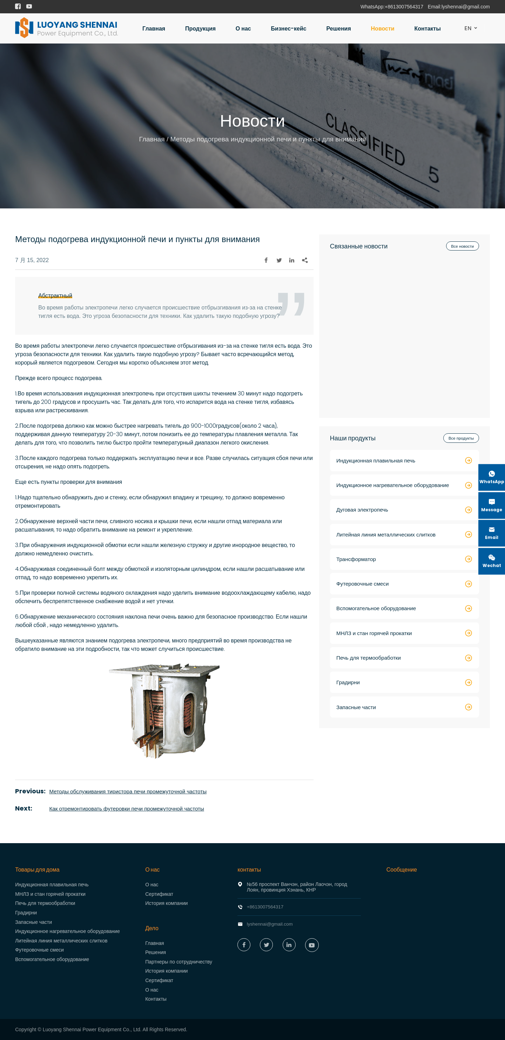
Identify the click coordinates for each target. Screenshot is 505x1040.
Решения (338, 29)
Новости (383, 29)
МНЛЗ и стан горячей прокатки (50, 894)
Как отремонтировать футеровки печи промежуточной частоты (131, 809)
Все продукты (460, 439)
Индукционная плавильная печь (51, 884)
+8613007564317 (404, 6)
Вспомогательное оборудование (52, 959)
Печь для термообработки (45, 903)
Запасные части (33, 922)
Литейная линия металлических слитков (61, 941)
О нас (243, 29)
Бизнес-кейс (289, 29)
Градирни (26, 912)
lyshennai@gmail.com (466, 6)
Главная (153, 29)
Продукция (200, 29)
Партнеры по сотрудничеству (178, 962)
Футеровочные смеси (39, 950)
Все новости (461, 246)
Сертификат (159, 894)
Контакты (427, 29)
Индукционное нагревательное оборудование (67, 931)
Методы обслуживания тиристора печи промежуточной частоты (132, 791)
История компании (166, 903)
